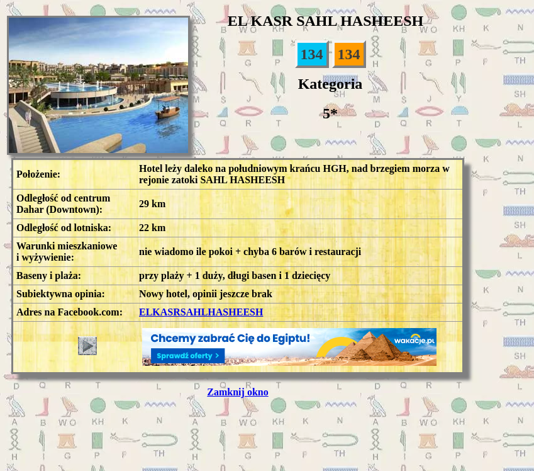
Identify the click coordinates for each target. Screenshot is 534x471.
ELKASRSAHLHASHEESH (201, 312)
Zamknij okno (237, 392)
